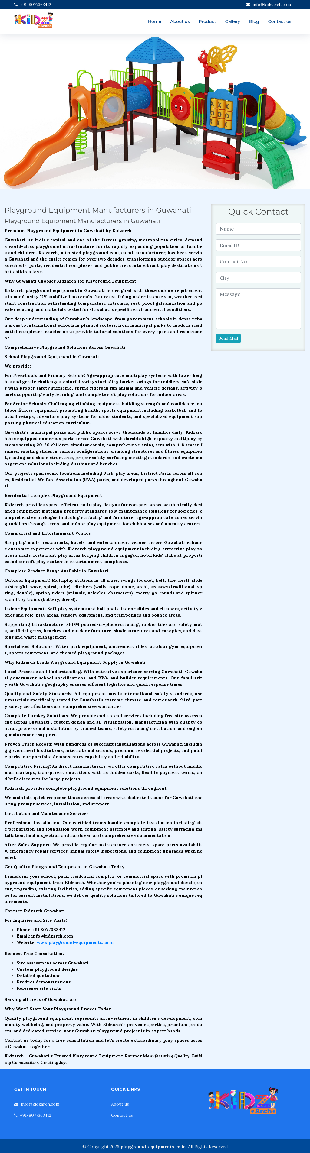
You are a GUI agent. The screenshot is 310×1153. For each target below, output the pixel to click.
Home (154, 21)
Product (207, 21)
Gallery (232, 21)
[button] (23, 111)
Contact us (279, 21)
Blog (254, 21)
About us (180, 21)
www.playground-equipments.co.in (75, 942)
